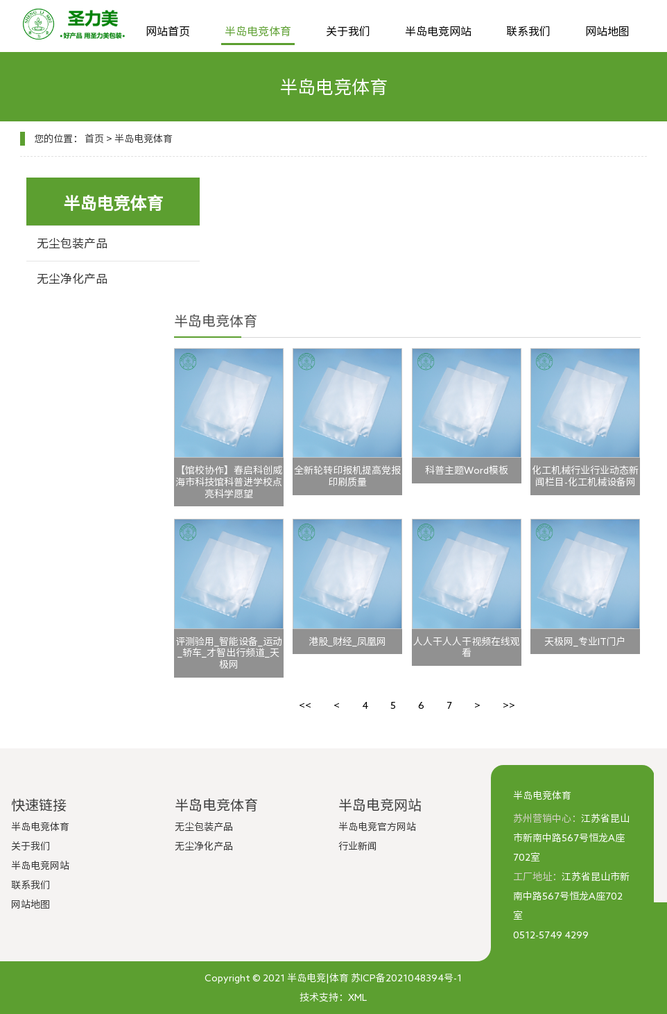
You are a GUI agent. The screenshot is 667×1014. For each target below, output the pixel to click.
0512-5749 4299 (551, 935)
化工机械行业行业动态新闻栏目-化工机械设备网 (585, 476)
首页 (94, 139)
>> (509, 705)
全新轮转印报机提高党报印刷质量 (347, 476)
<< (305, 705)
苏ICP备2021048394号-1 (406, 978)
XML (357, 997)
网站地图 (607, 31)
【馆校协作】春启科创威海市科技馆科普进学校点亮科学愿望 (228, 482)
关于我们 (348, 31)
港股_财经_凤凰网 (347, 641)
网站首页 (168, 31)
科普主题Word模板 (466, 470)
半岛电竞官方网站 (377, 827)
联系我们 (528, 31)
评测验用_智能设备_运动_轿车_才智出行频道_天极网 (228, 653)
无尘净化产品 (72, 278)
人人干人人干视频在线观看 (466, 647)
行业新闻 (357, 846)
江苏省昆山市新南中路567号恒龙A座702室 (571, 838)
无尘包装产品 (72, 243)
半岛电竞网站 (438, 31)
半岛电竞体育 (258, 31)
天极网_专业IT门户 (585, 641)
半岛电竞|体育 (318, 978)
